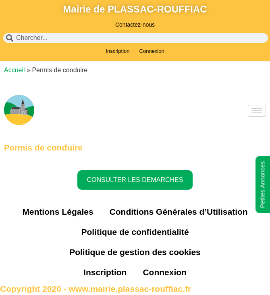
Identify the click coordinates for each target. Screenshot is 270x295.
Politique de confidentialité (135, 231)
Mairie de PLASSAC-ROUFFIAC (135, 9)
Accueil (14, 70)
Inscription (117, 51)
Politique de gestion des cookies (135, 252)
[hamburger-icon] (257, 111)
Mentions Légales (57, 211)
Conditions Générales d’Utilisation (179, 211)
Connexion (151, 51)
